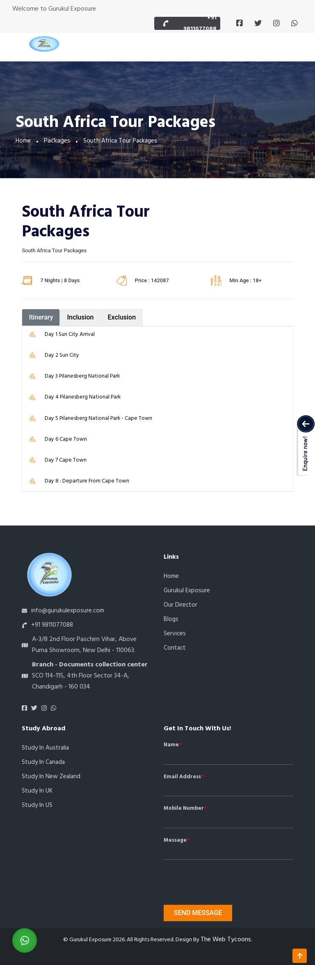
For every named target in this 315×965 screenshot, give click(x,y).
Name (171, 745)
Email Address (182, 777)
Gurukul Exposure (187, 591)
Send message (198, 913)
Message (175, 840)
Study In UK (37, 791)
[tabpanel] (157, 408)
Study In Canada (43, 762)
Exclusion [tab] (122, 317)
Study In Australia (45, 748)
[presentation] (210, 878)
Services (175, 634)
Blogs (171, 619)
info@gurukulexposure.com (67, 611)
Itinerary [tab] (41, 317)
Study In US (37, 805)
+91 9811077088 (200, 23)
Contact (175, 648)
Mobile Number (184, 808)
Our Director (180, 605)
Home (23, 141)
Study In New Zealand (51, 777)
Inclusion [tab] (80, 317)
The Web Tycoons (226, 939)
